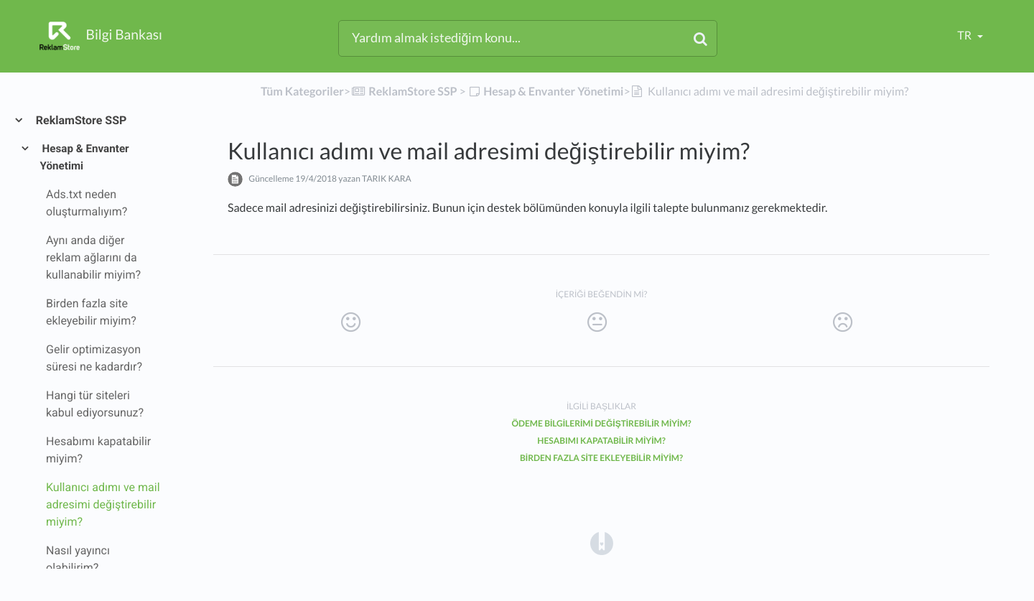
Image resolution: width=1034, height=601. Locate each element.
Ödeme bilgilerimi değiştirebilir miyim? (601, 423)
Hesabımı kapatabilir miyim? (601, 440)
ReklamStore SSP (80, 120)
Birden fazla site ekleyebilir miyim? (601, 457)
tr (965, 35)
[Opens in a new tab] (601, 542)
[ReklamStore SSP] (403, 91)
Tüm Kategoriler (302, 91)
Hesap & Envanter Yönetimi (84, 157)
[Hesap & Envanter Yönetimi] (545, 91)
